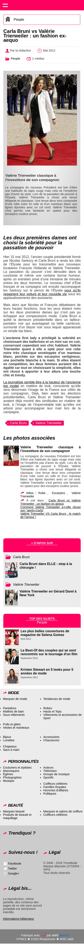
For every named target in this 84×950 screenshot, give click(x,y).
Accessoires (51, 737)
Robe (41, 493)
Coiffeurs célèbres (55, 783)
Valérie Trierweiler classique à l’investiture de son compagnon (50, 449)
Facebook (14, 863)
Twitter (12, 868)
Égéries (8, 774)
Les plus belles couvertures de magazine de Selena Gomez (45, 633)
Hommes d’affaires (55, 790)
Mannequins (11, 770)
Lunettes (8, 740)
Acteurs (48, 767)
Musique (8, 780)
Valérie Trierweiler (48, 423)
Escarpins (58, 493)
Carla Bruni (18, 423)
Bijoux (7, 737)
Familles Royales (54, 787)
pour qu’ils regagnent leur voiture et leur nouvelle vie (42, 292)
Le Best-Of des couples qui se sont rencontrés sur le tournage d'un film (49, 652)
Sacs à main (11, 749)
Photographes (12, 777)
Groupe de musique (56, 774)
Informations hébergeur (18, 918)
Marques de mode (15, 699)
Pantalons (9, 708)
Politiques (49, 793)
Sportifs (48, 777)
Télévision (50, 770)
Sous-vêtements (14, 714)
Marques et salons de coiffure (63, 811)
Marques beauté (14, 811)
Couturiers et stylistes (17, 767)
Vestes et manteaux (16, 727)
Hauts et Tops (52, 711)
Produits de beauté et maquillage (17, 816)
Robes (47, 708)
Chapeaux (10, 746)
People (19, 19)
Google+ (13, 873)
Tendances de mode (56, 699)
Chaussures (51, 740)
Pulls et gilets (12, 724)
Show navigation (5, 5)
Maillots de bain (13, 711)
